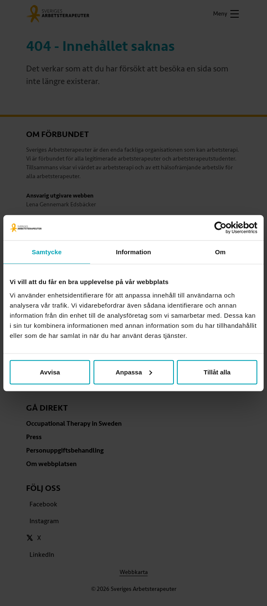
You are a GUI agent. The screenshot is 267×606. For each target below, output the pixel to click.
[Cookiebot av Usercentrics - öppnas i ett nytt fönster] (220, 227)
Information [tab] (133, 252)
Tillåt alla (217, 371)
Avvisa (50, 371)
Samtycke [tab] (47, 252)
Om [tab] (220, 252)
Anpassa (133, 371)
